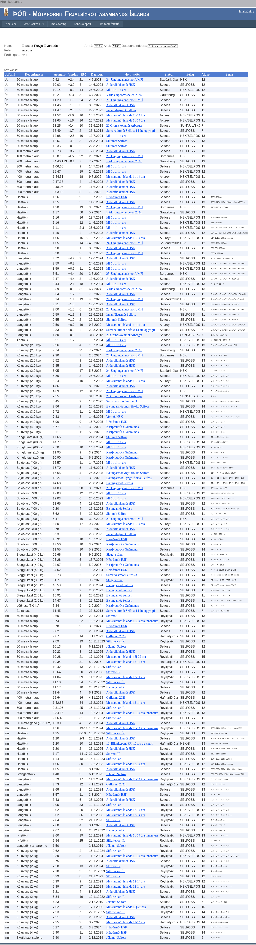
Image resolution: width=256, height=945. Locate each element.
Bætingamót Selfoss (119, 508)
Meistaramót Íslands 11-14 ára (125, 115)
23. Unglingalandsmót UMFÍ (124, 100)
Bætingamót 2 (115, 687)
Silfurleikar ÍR (115, 641)
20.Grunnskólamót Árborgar (124, 125)
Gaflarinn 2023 (116, 636)
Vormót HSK (114, 416)
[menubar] (62, 24)
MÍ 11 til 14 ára (116, 90)
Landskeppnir (82, 24)
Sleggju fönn (114, 554)
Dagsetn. (97, 74)
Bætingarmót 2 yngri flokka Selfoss (129, 478)
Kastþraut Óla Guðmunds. (122, 427)
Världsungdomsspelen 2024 (124, 95)
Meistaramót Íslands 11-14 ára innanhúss (132, 621)
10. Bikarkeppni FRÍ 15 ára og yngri (129, 743)
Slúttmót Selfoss (116, 141)
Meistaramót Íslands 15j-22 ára (126, 656)
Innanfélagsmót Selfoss (121, 110)
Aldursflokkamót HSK (120, 84)
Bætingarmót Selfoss (119, 483)
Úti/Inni (9, 74)
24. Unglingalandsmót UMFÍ (124, 79)
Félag (190, 74)
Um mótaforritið (109, 24)
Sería (229, 74)
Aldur (206, 74)
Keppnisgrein (34, 74)
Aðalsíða (11, 24)
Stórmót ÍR (113, 616)
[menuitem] (11, 24)
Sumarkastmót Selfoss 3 (121, 401)
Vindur (73, 74)
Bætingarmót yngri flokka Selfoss (127, 406)
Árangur (60, 74)
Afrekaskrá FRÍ (34, 24)
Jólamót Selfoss (116, 646)
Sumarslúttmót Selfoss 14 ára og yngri (130, 130)
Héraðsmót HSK (116, 197)
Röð (83, 74)
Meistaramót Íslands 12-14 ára (125, 662)
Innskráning (246, 11)
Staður (169, 74)
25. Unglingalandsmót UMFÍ (124, 156)
